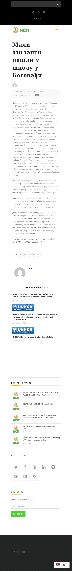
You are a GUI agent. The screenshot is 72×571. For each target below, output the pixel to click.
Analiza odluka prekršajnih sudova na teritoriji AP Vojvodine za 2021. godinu (41, 439)
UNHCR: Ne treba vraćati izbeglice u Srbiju (32, 337)
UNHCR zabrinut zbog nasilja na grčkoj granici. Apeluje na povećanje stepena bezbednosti (34, 295)
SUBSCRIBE (18, 514)
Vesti (40, 91)
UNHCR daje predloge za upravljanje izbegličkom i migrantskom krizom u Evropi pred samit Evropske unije (35, 317)
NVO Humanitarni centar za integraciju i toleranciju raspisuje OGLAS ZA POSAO (39, 416)
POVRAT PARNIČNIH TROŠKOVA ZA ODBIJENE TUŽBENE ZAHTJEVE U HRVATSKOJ (41, 394)
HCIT (29, 269)
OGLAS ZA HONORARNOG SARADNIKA (38, 404)
